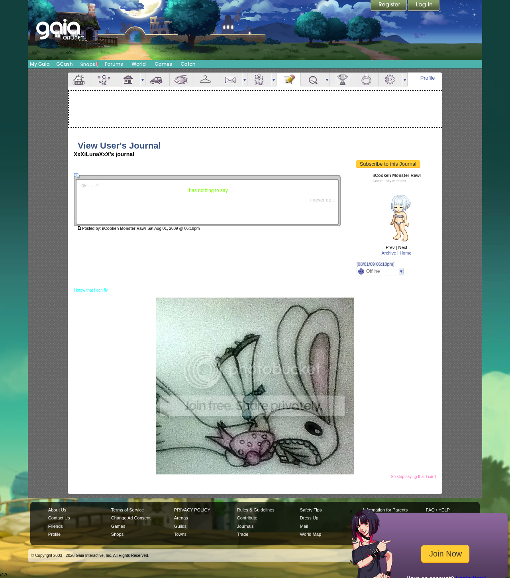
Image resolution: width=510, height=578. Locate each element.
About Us (57, 509)
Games (163, 64)
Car (157, 79)
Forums (114, 64)
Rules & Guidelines (256, 509)
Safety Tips (311, 509)
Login (424, 6)
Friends (259, 79)
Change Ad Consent (131, 517)
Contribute (247, 517)
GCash (65, 64)
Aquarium (182, 79)
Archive (388, 253)
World (138, 64)
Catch (188, 64)
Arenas (181, 517)
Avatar (104, 79)
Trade (242, 534)
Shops (89, 64)
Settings (390, 79)
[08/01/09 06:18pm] (375, 264)
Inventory (206, 79)
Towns (180, 534)
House (128, 79)
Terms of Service (127, 509)
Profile (427, 78)
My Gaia (39, 64)
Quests (313, 79)
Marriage (366, 79)
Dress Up (309, 517)
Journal (288, 79)
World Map (310, 534)
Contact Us (59, 517)
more (142, 79)
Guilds (180, 526)
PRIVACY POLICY (192, 509)
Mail (230, 79)
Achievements (342, 79)
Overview (80, 79)
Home (405, 253)
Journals (245, 526)
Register (389, 6)
